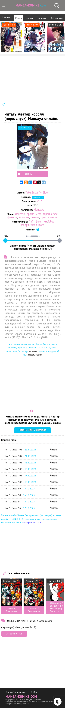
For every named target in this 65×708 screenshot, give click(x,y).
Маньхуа (39, 209)
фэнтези (20, 214)
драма (30, 214)
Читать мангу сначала (32, 430)
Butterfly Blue (39, 192)
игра (38, 214)
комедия (24, 217)
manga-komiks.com (32, 523)
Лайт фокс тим (38, 221)
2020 (40, 201)
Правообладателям (15, 692)
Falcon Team (37, 225)
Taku (28, 192)
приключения (49, 217)
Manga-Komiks (30, 5)
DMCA (34, 692)
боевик (35, 217)
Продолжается (38, 197)
